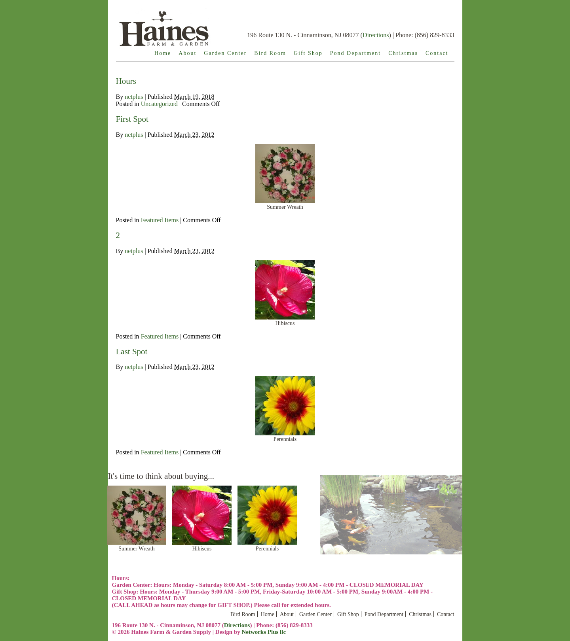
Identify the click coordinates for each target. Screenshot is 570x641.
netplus (134, 96)
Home (162, 53)
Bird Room (270, 53)
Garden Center (225, 53)
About (187, 53)
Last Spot (132, 351)
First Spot (132, 119)
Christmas (403, 53)
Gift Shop (308, 53)
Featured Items (160, 220)
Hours (126, 81)
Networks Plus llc (263, 632)
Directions (376, 35)
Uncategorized (159, 103)
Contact (437, 53)
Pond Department (355, 53)
